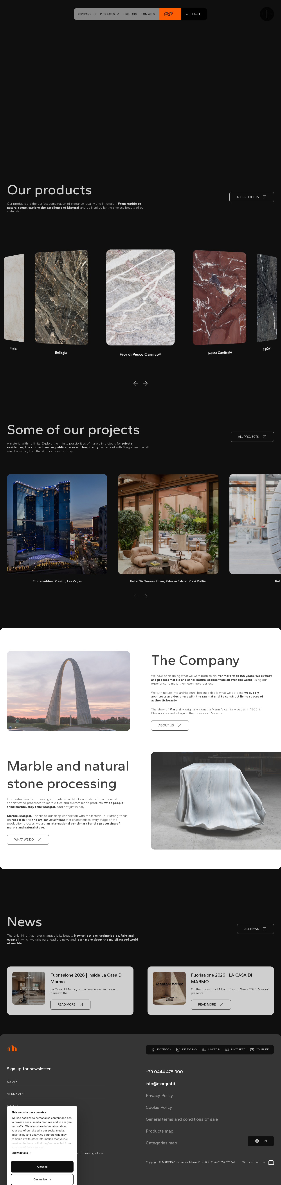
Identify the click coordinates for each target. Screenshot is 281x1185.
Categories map (161, 1143)
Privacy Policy (159, 1095)
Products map (159, 1131)
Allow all (42, 1127)
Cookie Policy (159, 1107)
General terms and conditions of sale (182, 1119)
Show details (20, 1113)
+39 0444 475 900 (164, 1071)
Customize (42, 1140)
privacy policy (40, 1153)
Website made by (258, 1162)
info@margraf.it (160, 1083)
